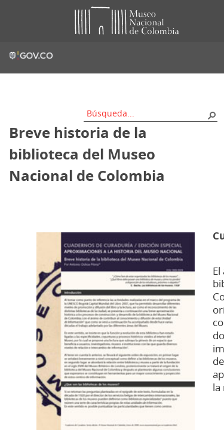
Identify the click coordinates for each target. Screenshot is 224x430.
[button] (211, 115)
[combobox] (146, 113)
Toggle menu (17, 21)
